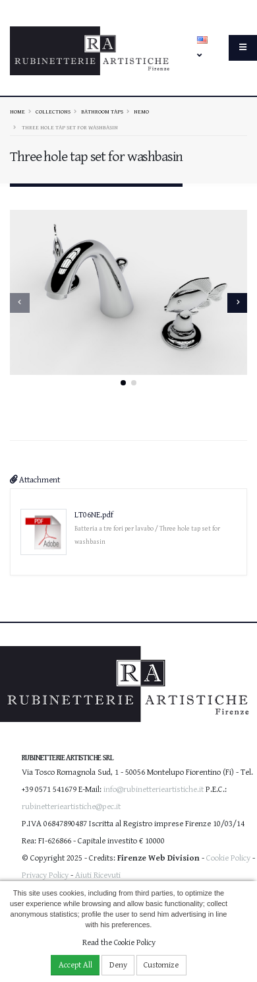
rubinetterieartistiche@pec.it (71, 805)
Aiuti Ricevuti (98, 874)
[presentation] (20, 302)
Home (17, 111)
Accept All (75, 965)
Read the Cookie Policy (119, 943)
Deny (118, 965)
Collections (53, 111)
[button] (123, 381)
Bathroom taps (102, 111)
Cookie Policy (228, 857)
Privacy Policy (45, 874)
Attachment (35, 479)
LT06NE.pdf (93, 514)
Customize (161, 965)
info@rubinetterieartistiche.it (153, 788)
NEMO (141, 111)
